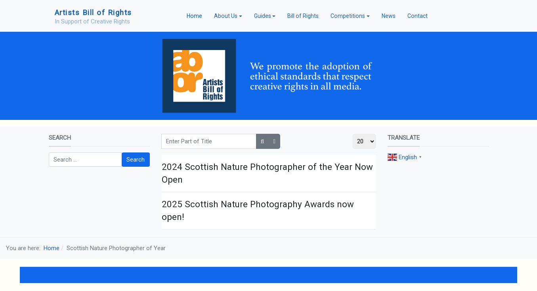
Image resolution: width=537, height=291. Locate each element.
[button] (228, 16)
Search (135, 159)
